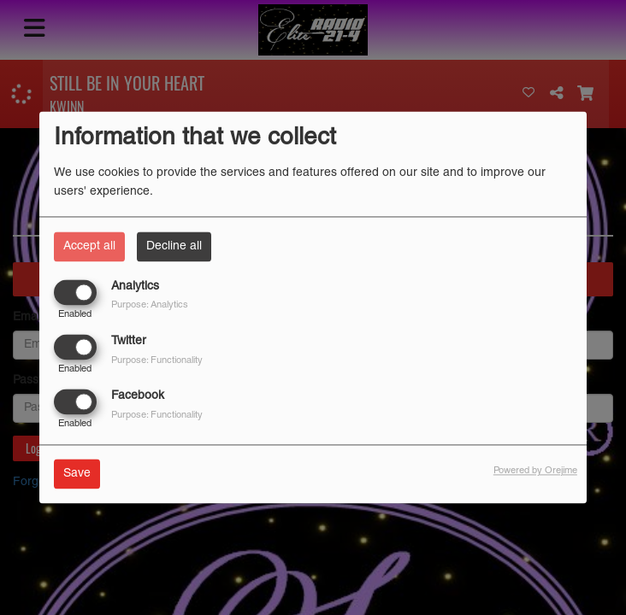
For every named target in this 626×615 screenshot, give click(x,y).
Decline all (174, 246)
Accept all (89, 246)
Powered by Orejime (535, 471)
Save (77, 474)
